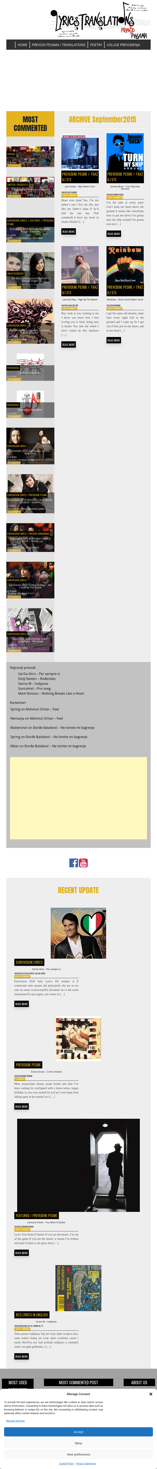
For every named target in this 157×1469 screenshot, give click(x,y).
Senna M (42, 1340)
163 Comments (14, 554)
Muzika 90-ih (29, 1340)
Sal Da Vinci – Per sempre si (39, 677)
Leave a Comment (71, 202)
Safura (31, 463)
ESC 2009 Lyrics (36, 241)
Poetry (96, 45)
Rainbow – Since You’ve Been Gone (125, 310)
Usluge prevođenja (123, 45)
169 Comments (14, 515)
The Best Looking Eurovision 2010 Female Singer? (30, 282)
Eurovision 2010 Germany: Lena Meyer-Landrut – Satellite (30, 501)
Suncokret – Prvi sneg (34, 692)
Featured (35, 221)
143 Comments (14, 600)
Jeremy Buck (121, 198)
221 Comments (14, 346)
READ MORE (68, 238)
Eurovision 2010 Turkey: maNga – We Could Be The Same (30, 587)
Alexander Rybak (21, 241)
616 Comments (14, 199)
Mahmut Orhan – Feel (42, 713)
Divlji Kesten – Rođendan (37, 682)
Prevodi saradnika (39, 534)
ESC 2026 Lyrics (31, 979)
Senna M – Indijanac (33, 687)
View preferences (78, 1454)
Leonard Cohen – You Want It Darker (46, 1233)
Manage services (15, 1420)
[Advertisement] (78, 80)
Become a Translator (30, 413)
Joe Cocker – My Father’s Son (80, 189)
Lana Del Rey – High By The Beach (80, 310)
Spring (15, 713)
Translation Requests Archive (30, 192)
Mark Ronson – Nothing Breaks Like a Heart (51, 697)
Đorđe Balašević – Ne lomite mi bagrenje (63, 731)
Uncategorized (18, 273)
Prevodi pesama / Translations (58, 45)
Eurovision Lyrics (17, 221)
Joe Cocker (76, 198)
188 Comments (14, 420)
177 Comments (14, 466)
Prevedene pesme (38, 492)
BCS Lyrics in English (32, 1327)
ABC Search (30, 158)
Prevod (12, 151)
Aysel (22, 551)
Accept (78, 1432)
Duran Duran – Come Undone (46, 1079)
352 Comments (14, 244)
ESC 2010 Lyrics (20, 343)
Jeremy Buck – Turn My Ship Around (125, 189)
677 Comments (14, 165)
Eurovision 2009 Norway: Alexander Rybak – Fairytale (30, 232)
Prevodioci (15, 369)
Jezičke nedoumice (30, 376)
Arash (16, 551)
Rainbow (119, 319)
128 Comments (14, 654)
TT (49, 1340)
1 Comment (21, 1088)
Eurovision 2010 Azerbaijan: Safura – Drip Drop (30, 454)
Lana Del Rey (76, 319)
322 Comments (14, 291)
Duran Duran (30, 1084)
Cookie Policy (66, 1463)
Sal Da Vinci (47, 979)
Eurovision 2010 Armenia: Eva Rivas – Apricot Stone (30, 334)
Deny (78, 1443)
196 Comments (14, 383)
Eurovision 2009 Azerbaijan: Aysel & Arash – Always (30, 542)
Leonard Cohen (31, 1238)
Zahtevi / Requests (21, 186)
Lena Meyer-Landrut (36, 512)
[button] (151, 1394)
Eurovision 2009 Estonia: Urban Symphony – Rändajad (30, 642)
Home (22, 45)
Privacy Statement (86, 1463)
